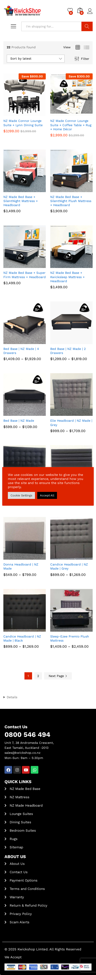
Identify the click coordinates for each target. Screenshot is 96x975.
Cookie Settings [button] (21, 495)
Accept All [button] (47, 495)
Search (87, 26)
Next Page (58, 676)
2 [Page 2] (38, 676)
